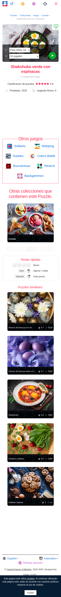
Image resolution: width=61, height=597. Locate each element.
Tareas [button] (23, 3)
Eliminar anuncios (33, 563)
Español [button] (11, 558)
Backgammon (34, 175)
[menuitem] (12, 3)
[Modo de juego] (24, 56)
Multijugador (12, 3)
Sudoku (17, 156)
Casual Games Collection (19, 569)
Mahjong (47, 146)
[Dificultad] (19, 50)
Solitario (19, 146)
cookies (30, 578)
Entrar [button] (56, 3)
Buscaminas (21, 166)
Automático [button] (50, 558)
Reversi (49, 166)
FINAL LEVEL (30, 575)
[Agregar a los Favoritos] (55, 27)
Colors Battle (45, 156)
